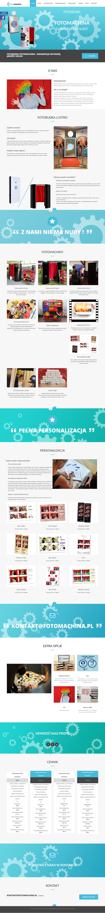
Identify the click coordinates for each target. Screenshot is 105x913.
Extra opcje (72, 3)
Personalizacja (60, 3)
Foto (87, 3)
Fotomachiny (48, 3)
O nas (39, 3)
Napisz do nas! (88, 897)
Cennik (80, 3)
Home (33, 3)
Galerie (89, 56)
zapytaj (40, 780)
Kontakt (94, 3)
